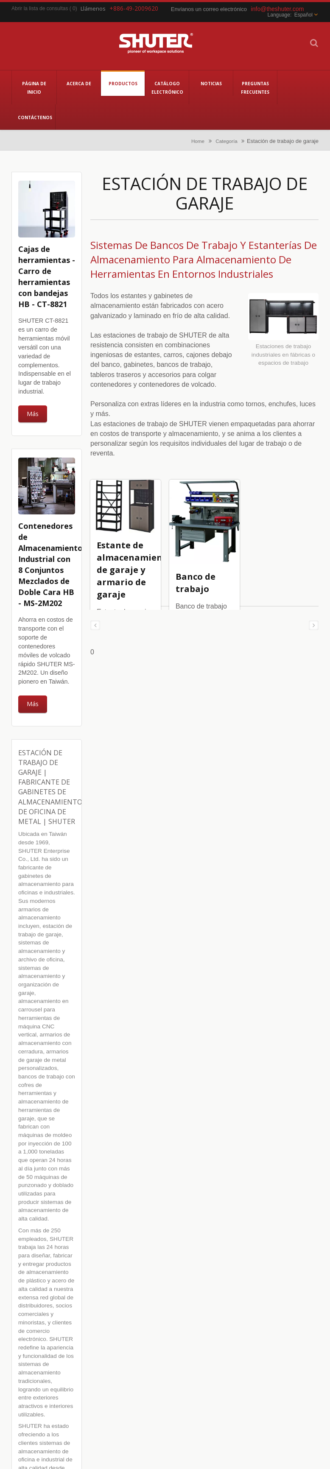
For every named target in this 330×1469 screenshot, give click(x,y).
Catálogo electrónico (167, 87)
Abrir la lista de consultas (39, 8)
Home (197, 141)
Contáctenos (33, 117)
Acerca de (79, 83)
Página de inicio (34, 87)
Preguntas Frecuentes (255, 87)
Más (33, 414)
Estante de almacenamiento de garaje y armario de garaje (134, 569)
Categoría (226, 141)
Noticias (211, 83)
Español (303, 15)
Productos (123, 83)
